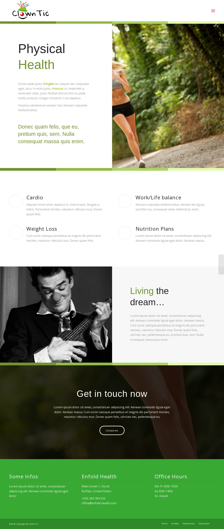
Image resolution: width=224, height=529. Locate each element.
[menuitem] (164, 523)
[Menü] (213, 10)
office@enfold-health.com (99, 503)
